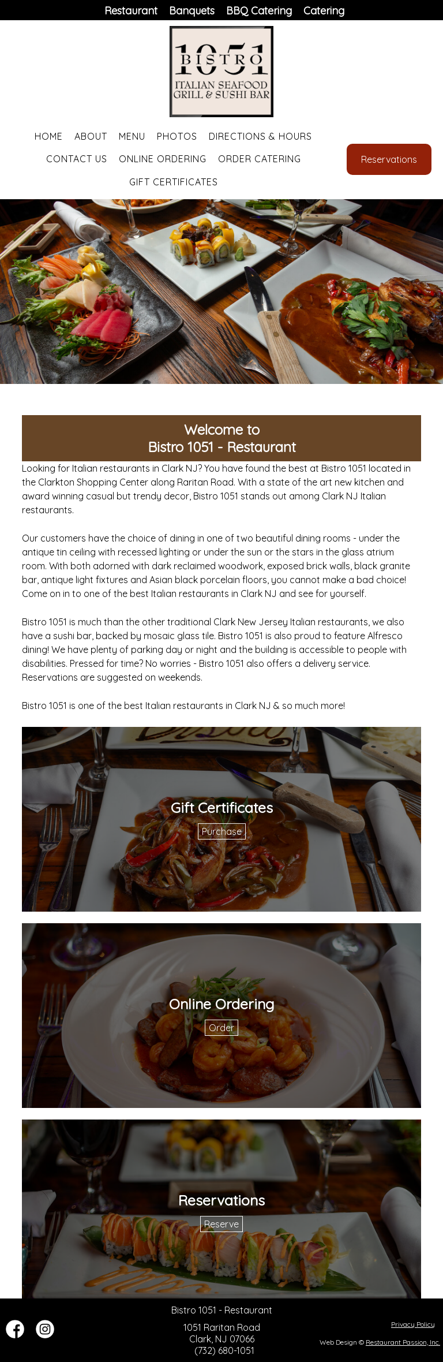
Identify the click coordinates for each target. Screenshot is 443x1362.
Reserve (221, 1224)
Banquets (192, 10)
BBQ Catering (259, 10)
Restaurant (130, 10)
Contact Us (76, 159)
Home (49, 136)
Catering (323, 10)
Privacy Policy (413, 1324)
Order (221, 1027)
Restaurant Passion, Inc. (403, 1342)
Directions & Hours (260, 136)
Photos (177, 136)
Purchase (222, 831)
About (90, 136)
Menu (132, 136)
